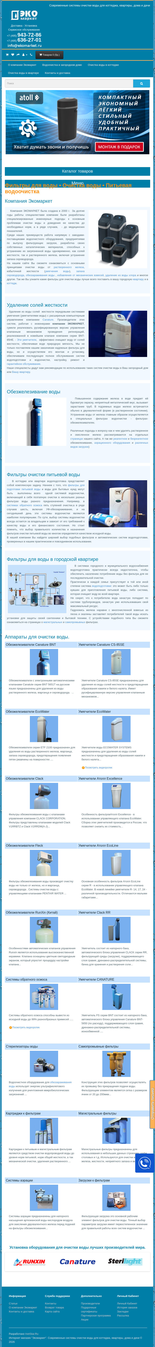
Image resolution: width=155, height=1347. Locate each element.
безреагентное (139, 438)
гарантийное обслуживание (23, 363)
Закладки (122, 1311)
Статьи (13, 1303)
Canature (48, 319)
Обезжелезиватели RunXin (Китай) (32, 912)
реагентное (120, 438)
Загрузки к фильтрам (94, 1180)
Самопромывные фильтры (98, 1046)
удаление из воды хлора (121, 275)
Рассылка (123, 1315)
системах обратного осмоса (25, 505)
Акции (84, 1319)
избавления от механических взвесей (80, 275)
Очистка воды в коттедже (103, 64)
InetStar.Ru (31, 1333)
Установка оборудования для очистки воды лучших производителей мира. (77, 1247)
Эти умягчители (26, 339)
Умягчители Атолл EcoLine (98, 845)
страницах (77, 438)
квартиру (139, 279)
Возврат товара (54, 1307)
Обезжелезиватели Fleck (24, 845)
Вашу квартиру (21, 371)
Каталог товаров (77, 171)
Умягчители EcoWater (95, 711)
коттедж (12, 283)
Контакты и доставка (57, 72)
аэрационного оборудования (113, 442)
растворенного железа (69, 267)
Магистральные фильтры (97, 1113)
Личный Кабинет (127, 1303)
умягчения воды (57, 271)
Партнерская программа (96, 1315)
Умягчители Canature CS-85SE (101, 644)
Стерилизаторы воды (22, 1046)
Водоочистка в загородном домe (62, 64)
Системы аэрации (19, 1180)
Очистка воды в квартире (23, 72)
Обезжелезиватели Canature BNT (31, 644)
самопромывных (75, 622)
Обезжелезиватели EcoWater (27, 711)
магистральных (53, 622)
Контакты (50, 1303)
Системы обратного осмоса (26, 979)
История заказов (127, 1307)
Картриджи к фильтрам (23, 1113)
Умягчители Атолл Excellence (100, 778)
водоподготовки (101, 585)
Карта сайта (52, 1311)
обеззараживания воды (41, 275)
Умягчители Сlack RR (94, 912)
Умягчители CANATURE (96, 979)
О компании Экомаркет (22, 64)
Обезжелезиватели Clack (24, 778)
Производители (90, 1303)
